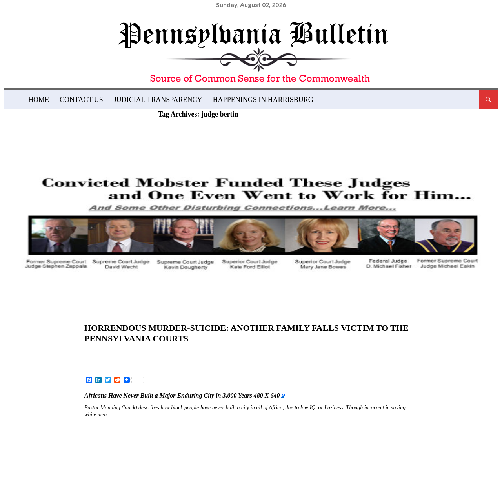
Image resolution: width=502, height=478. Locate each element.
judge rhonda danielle (287, 441)
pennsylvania (294, 453)
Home (38, 100)
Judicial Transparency (158, 100)
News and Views (114, 315)
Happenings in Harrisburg (263, 100)
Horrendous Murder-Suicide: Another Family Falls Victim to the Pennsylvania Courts (237, 332)
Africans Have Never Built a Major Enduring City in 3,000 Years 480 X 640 (182, 393)
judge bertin (114, 441)
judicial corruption (129, 453)
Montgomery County (217, 453)
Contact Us (81, 100)
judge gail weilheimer (191, 441)
